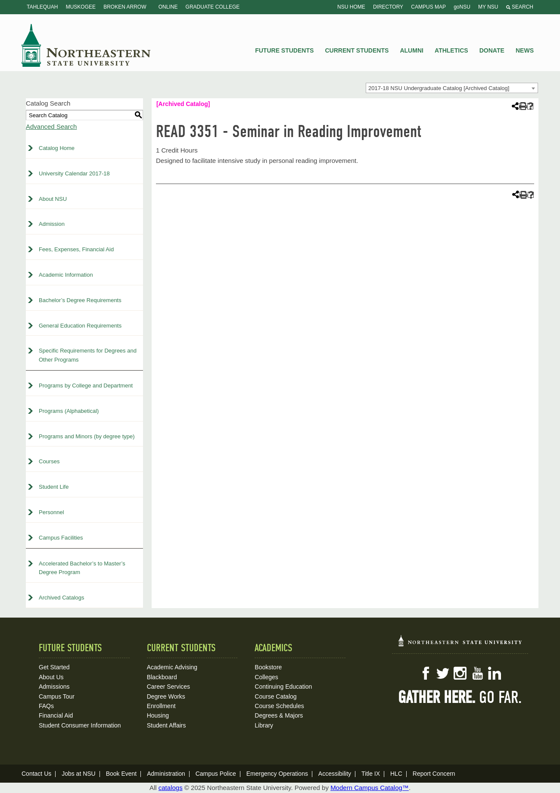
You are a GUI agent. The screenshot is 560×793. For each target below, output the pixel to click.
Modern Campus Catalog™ (369, 787)
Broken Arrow (124, 7)
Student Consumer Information (80, 725)
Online (168, 7)
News (525, 50)
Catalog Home (57, 148)
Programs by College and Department (86, 385)
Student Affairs (166, 725)
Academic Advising (172, 667)
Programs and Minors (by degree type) (87, 436)
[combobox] (452, 88)
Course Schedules (279, 705)
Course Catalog (275, 696)
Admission (52, 224)
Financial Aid (56, 715)
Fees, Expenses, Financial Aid (76, 249)
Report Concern (434, 773)
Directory (388, 7)
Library (264, 725)
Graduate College (213, 7)
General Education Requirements (80, 325)
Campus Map (428, 7)
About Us (51, 677)
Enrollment (161, 705)
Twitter (442, 673)
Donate (491, 50)
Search (519, 7)
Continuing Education (283, 686)
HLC (396, 773)
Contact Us (36, 773)
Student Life (53, 487)
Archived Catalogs (61, 597)
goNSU (462, 7)
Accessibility (334, 773)
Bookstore (268, 667)
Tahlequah (42, 7)
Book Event (121, 773)
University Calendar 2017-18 (74, 173)
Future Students (284, 50)
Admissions (54, 686)
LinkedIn (494, 673)
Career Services (168, 686)
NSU (86, 45)
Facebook (425, 673)
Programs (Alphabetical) (69, 411)
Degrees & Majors (279, 715)
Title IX (370, 773)
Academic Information (66, 275)
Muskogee (81, 7)
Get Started (54, 667)
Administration (166, 773)
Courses (49, 461)
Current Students (357, 50)
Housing (158, 715)
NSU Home (351, 7)
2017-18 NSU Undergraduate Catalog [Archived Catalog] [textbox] (438, 88)
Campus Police (216, 773)
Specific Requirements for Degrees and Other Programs (88, 355)
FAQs (46, 705)
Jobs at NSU (79, 773)
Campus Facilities (61, 537)
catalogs (171, 787)
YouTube (477, 673)
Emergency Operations (277, 773)
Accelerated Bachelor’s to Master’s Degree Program (82, 568)
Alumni (411, 50)
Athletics (451, 50)
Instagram (460, 673)
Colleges (266, 677)
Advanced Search (51, 126)
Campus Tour (57, 696)
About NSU (53, 199)
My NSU (488, 7)
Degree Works (166, 696)
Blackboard (162, 677)
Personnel (51, 512)
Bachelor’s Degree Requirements (80, 300)
